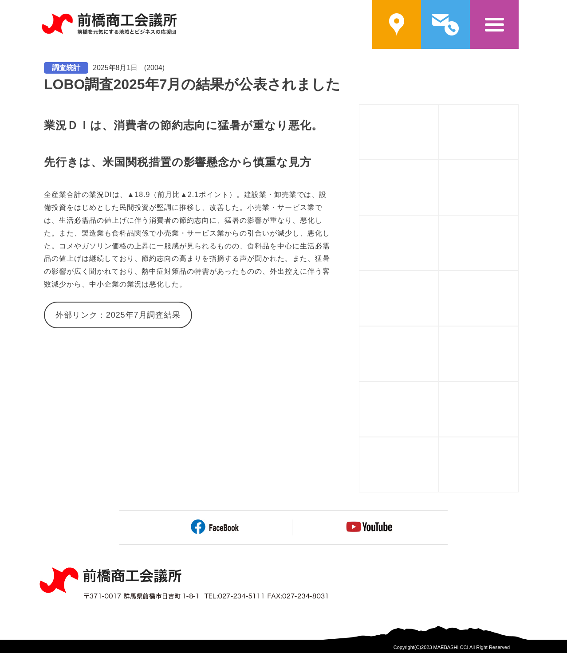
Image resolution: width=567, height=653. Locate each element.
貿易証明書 (438, 442)
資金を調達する (518, 165)
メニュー (494, 24)
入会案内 (518, 110)
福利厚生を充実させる (438, 387)
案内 (396, 24)
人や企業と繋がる (518, 220)
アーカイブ (518, 442)
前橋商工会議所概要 (438, 110)
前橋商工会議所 (108, 24)
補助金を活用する (438, 165)
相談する (518, 276)
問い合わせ (445, 24)
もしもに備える (518, 331)
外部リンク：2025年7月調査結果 (118, 315)
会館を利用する (518, 387)
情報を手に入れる (438, 331)
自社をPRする (438, 276)
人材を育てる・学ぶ (438, 220)
